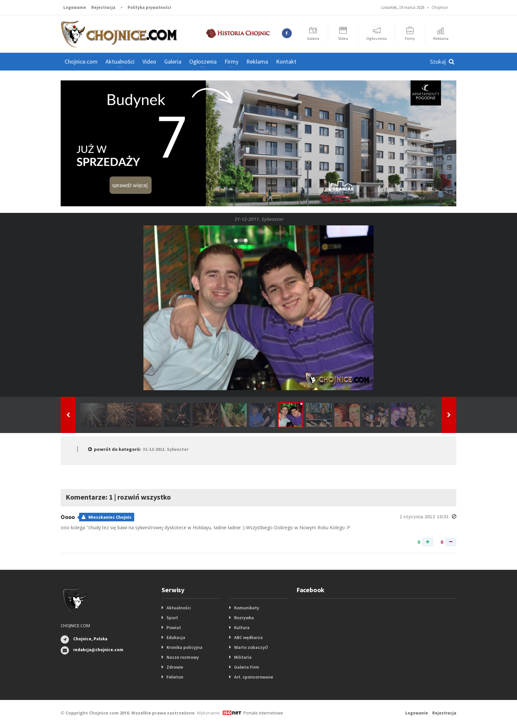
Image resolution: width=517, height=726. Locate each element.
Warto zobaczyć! (251, 647)
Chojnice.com (81, 61)
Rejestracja (103, 7)
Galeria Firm (246, 667)
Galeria (172, 61)
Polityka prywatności (149, 7)
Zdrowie (175, 667)
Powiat (174, 627)
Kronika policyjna (184, 647)
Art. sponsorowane (253, 677)
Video (149, 61)
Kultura (242, 627)
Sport (172, 618)
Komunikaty (246, 608)
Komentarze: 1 (89, 497)
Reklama (257, 61)
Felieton (175, 677)
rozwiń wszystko (144, 497)
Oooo (68, 517)
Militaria (243, 657)
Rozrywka (244, 618)
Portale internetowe (263, 713)
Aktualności (179, 608)
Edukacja (176, 637)
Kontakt (286, 61)
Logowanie (74, 7)
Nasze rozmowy (183, 657)
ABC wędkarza (248, 637)
